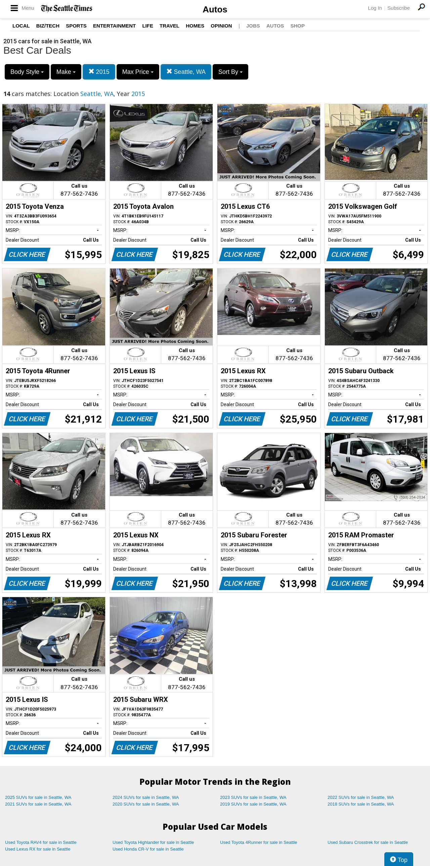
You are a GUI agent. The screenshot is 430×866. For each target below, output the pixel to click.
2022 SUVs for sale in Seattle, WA (361, 797)
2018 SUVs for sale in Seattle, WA (361, 804)
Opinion (221, 26)
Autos (215, 9)
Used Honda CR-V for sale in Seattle (148, 849)
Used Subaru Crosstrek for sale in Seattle (368, 842)
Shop (297, 26)
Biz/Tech (47, 26)
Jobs (253, 26)
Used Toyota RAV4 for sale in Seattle (41, 842)
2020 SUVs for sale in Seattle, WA (146, 804)
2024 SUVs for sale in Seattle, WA (146, 797)
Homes (195, 26)
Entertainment (114, 26)
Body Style (27, 71)
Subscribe (398, 8)
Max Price (138, 71)
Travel (169, 26)
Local (21, 26)
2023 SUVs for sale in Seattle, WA (253, 797)
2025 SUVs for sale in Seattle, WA (38, 797)
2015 (99, 71)
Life (147, 26)
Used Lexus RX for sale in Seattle (37, 849)
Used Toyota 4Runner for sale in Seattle (258, 842)
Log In (375, 8)
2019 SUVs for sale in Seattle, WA (253, 804)
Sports (76, 26)
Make (66, 71)
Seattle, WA (186, 71)
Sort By (230, 71)
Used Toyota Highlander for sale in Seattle (153, 842)
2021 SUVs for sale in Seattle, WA (38, 804)
